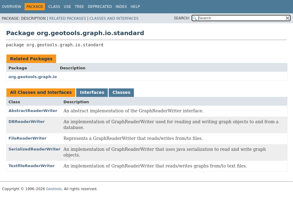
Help (135, 7)
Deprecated (100, 7)
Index (121, 7)
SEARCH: (182, 18)
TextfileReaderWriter (32, 166)
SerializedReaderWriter (34, 149)
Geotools (54, 189)
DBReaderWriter (27, 121)
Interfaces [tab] (92, 92)
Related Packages (67, 18)
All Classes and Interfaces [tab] (41, 92)
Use (67, 7)
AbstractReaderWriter (33, 110)
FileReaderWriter (27, 138)
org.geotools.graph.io (33, 76)
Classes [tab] (121, 92)
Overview (11, 7)
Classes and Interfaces (114, 18)
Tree (79, 7)
